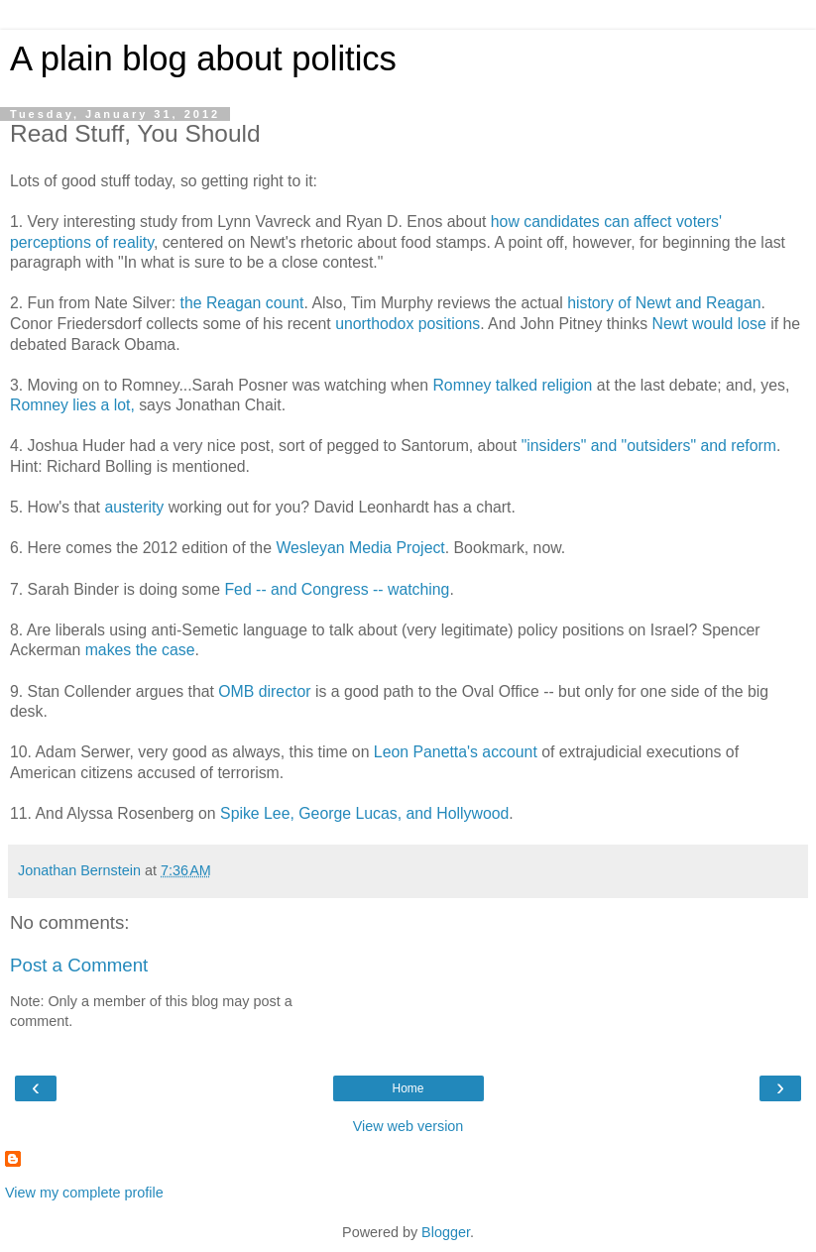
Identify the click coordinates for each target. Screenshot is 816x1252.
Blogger (445, 1232)
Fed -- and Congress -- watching (336, 589)
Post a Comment (79, 965)
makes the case (140, 649)
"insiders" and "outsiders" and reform (649, 445)
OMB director (264, 691)
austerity (134, 507)
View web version (408, 1126)
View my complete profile (84, 1192)
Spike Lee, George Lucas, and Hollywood (364, 813)
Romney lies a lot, (72, 405)
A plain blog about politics (203, 58)
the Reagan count (242, 302)
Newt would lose (709, 323)
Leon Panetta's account (455, 751)
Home (407, 1088)
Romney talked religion (512, 385)
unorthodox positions (407, 323)
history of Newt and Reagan (663, 302)
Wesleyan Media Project (360, 547)
